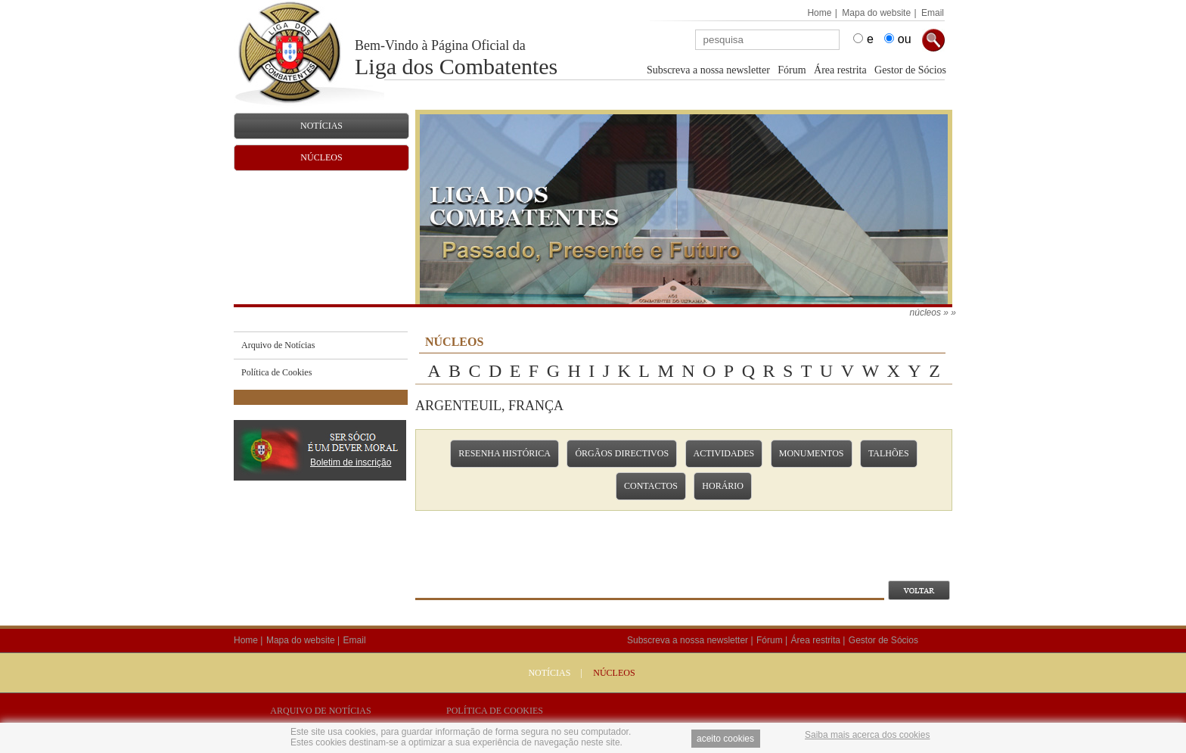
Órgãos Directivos (622, 453)
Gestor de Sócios (910, 70)
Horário (723, 486)
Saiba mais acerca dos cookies (867, 735)
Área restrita (840, 70)
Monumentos (811, 453)
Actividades (724, 453)
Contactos (651, 486)
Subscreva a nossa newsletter (708, 70)
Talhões (888, 453)
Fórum (792, 70)
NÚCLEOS (614, 672)
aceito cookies (725, 738)
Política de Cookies (494, 710)
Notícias (549, 672)
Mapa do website (876, 13)
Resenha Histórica (504, 453)
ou (904, 39)
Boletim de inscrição (350, 462)
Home (819, 13)
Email (932, 13)
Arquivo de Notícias (320, 710)
